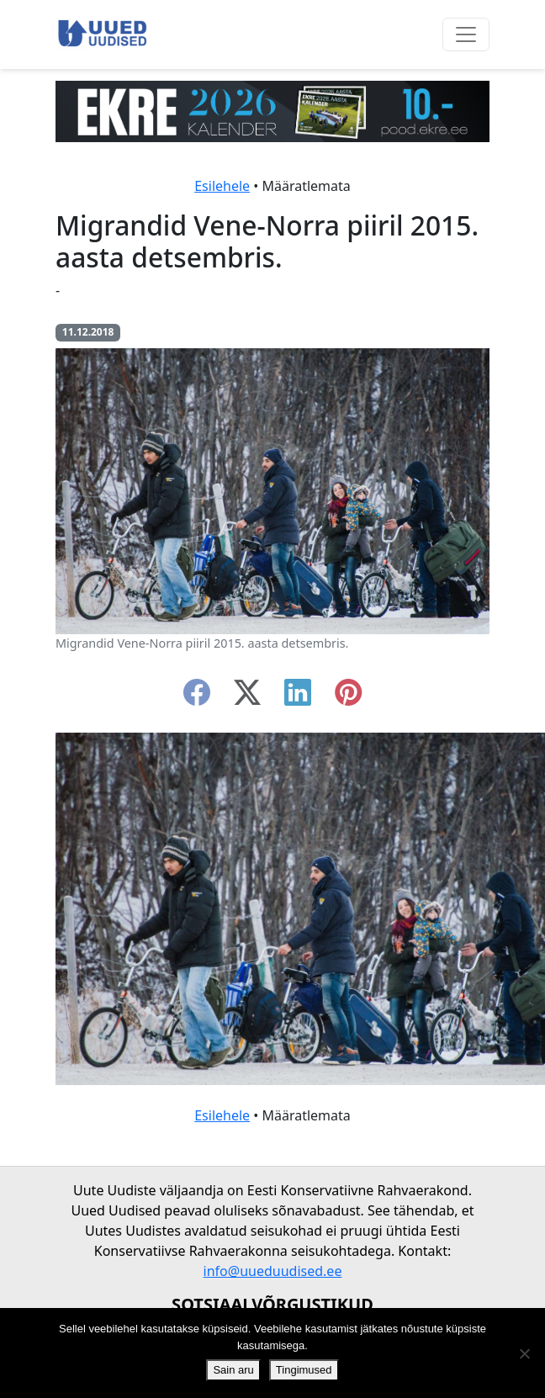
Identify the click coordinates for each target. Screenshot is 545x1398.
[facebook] (196, 697)
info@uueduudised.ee (273, 1271)
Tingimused (304, 1370)
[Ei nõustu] (524, 1353)
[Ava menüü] (465, 34)
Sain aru (233, 1370)
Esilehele (222, 186)
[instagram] (348, 697)
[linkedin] (297, 697)
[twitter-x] (247, 697)
